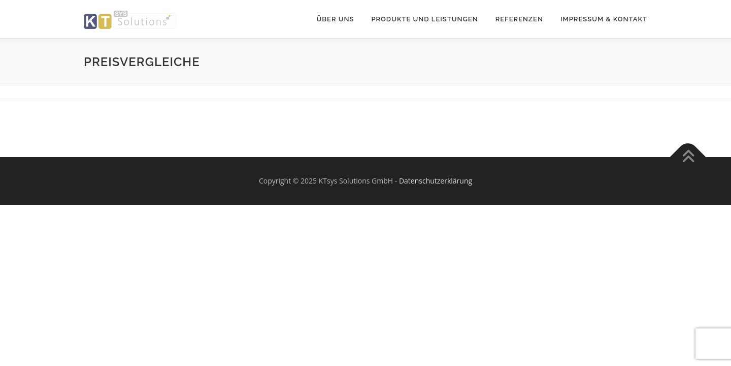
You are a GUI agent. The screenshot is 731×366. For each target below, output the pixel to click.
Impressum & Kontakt (603, 19)
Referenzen (519, 19)
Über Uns (335, 19)
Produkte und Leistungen (424, 19)
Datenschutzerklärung (435, 181)
